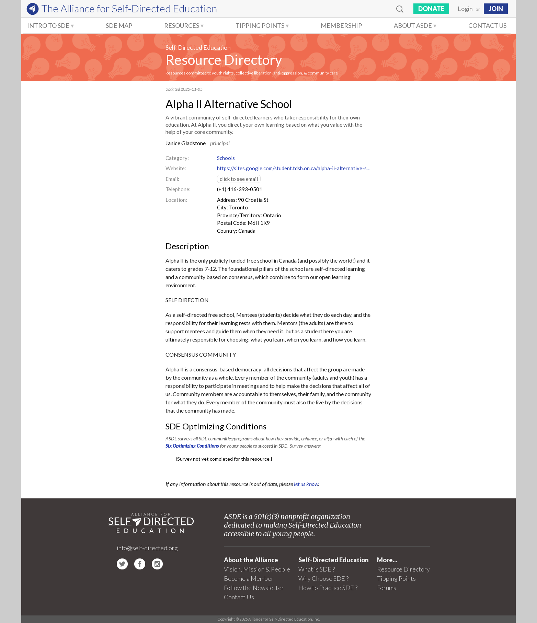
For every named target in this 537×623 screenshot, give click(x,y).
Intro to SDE (48, 25)
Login (465, 8)
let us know (306, 484)
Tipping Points (260, 25)
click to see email (239, 179)
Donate (431, 8)
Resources (181, 25)
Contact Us (487, 25)
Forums (386, 587)
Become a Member (249, 578)
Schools (226, 158)
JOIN (496, 8)
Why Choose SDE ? (323, 578)
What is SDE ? (316, 569)
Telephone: (178, 189)
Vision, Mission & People (257, 569)
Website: (175, 168)
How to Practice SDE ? (327, 587)
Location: (176, 200)
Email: (172, 179)
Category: (177, 158)
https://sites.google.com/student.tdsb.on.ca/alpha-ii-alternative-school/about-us (294, 168)
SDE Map (119, 25)
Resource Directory (223, 59)
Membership (341, 25)
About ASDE (413, 25)
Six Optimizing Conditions (192, 446)
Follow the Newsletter (254, 587)
